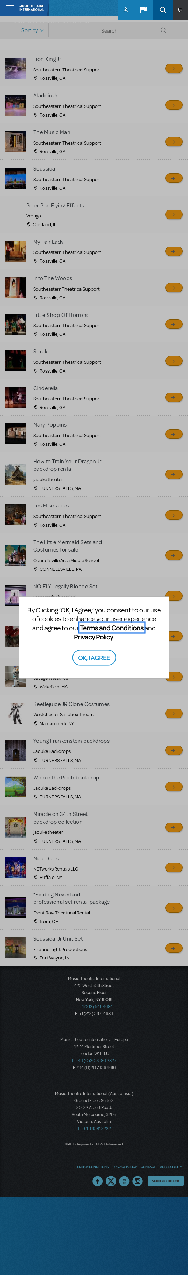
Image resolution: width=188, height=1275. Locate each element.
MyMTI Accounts (125, 10)
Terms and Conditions (112, 627)
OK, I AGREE (94, 657)
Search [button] (163, 10)
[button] (143, 10)
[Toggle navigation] (8, 8)
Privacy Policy (93, 636)
